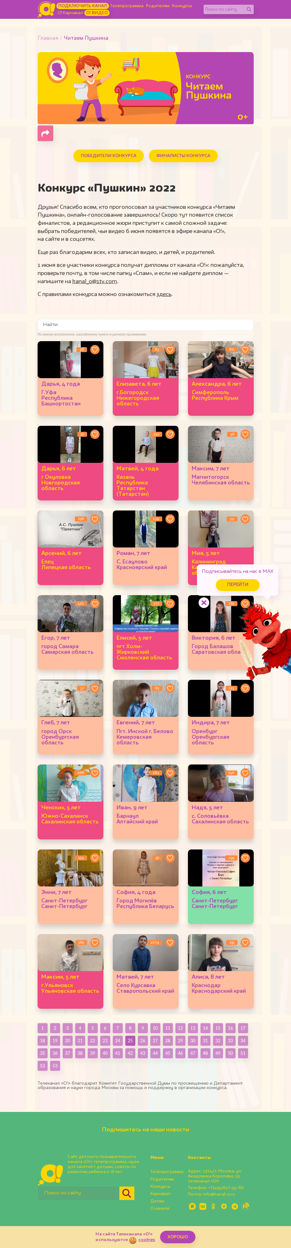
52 (42, 1066)
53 (54, 1066)
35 (42, 1053)
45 (167, 1053)
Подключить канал (82, 6)
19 (54, 1041)
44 (155, 1053)
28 (167, 1041)
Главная (48, 38)
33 (230, 1041)
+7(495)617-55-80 (226, 1188)
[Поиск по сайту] (224, 9)
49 (217, 1053)
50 (230, 1053)
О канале (159, 1208)
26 (142, 1041)
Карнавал (160, 1194)
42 (130, 1053)
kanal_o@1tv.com (94, 281)
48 (205, 1053)
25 (130, 1041)
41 (117, 1053)
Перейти (237, 585)
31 (205, 1041)
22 (92, 1041)
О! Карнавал (70, 13)
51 (242, 1053)
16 (230, 1028)
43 (142, 1053)
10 (155, 1028)
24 (117, 1041)
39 (92, 1053)
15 (217, 1028)
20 (67, 1041)
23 (104, 1041)
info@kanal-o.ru (219, 1194)
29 (180, 1041)
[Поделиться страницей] (45, 133)
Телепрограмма (126, 6)
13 (192, 1028)
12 (180, 1028)
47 (192, 1053)
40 (104, 1053)
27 (155, 1041)
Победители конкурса (108, 156)
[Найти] (249, 9)
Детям (157, 1201)
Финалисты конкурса (183, 156)
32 (217, 1041)
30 (192, 1041)
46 (180, 1053)
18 (42, 1041)
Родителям (157, 6)
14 (205, 1028)
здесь (164, 294)
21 (79, 1041)
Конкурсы (182, 6)
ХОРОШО (178, 1237)
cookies (146, 1240)
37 (67, 1053)
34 (242, 1041)
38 (79, 1053)
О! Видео (97, 13)
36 (54, 1053)
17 (242, 1028)
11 (167, 1028)
